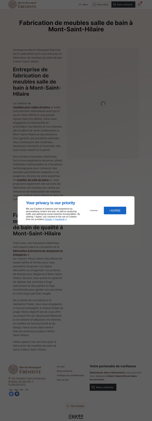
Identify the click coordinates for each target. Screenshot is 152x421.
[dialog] (76, 210)
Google (48, 219)
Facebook (60, 219)
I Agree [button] (115, 210)
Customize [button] (94, 210)
